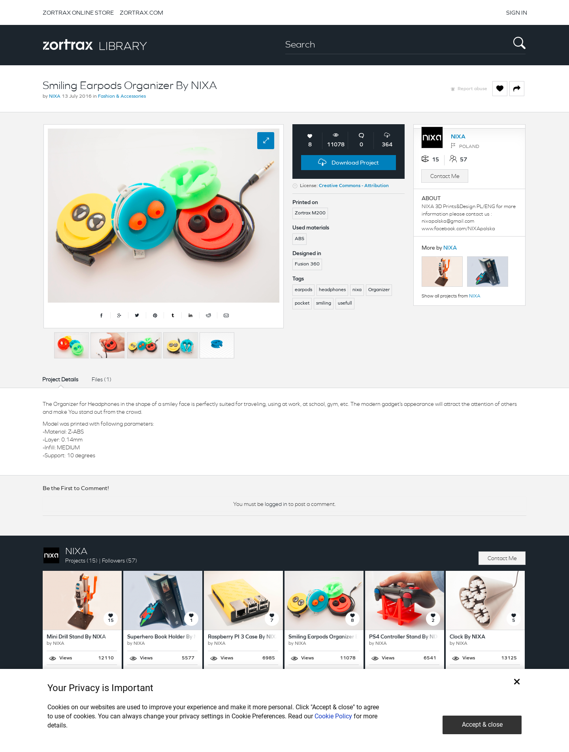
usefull (345, 303)
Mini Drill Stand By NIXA (76, 637)
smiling (323, 303)
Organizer (379, 290)
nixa (357, 290)
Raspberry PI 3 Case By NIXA (244, 637)
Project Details (60, 379)
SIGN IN (516, 12)
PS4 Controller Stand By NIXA (406, 637)
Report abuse (472, 89)
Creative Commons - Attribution (354, 186)
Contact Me (445, 176)
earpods (303, 290)
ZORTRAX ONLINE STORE (78, 12)
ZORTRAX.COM (141, 12)
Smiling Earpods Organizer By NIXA (332, 637)
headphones (332, 290)
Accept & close (482, 724)
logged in (276, 504)
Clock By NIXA (467, 637)
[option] (71, 345)
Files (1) (101, 379)
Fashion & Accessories (122, 96)
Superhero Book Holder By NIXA (167, 637)
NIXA (54, 96)
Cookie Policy (333, 716)
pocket (302, 303)
